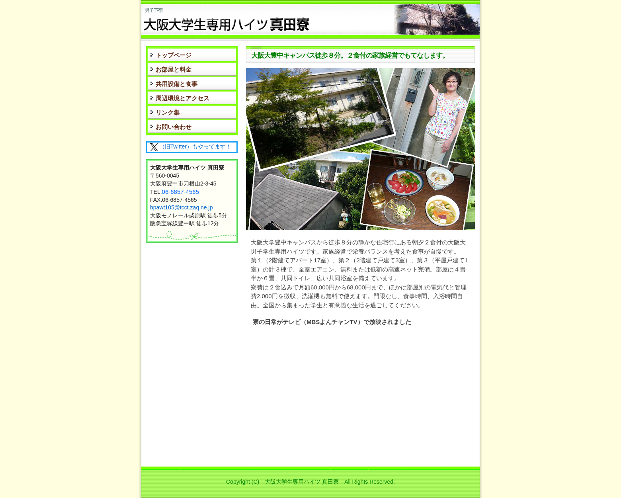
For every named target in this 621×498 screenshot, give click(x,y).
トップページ (173, 55)
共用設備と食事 (176, 83)
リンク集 (168, 112)
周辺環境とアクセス (182, 98)
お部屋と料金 (173, 69)
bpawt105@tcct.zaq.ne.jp (181, 207)
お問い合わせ (173, 126)
